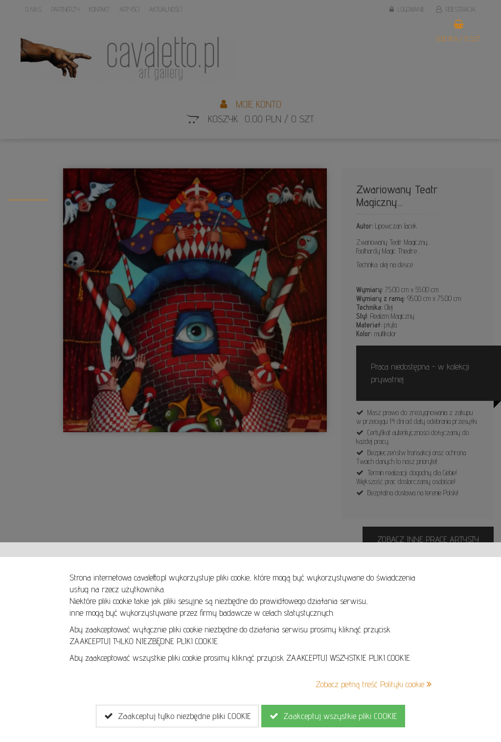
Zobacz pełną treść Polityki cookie (374, 684)
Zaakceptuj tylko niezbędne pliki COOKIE (177, 716)
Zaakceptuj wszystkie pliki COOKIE (333, 716)
